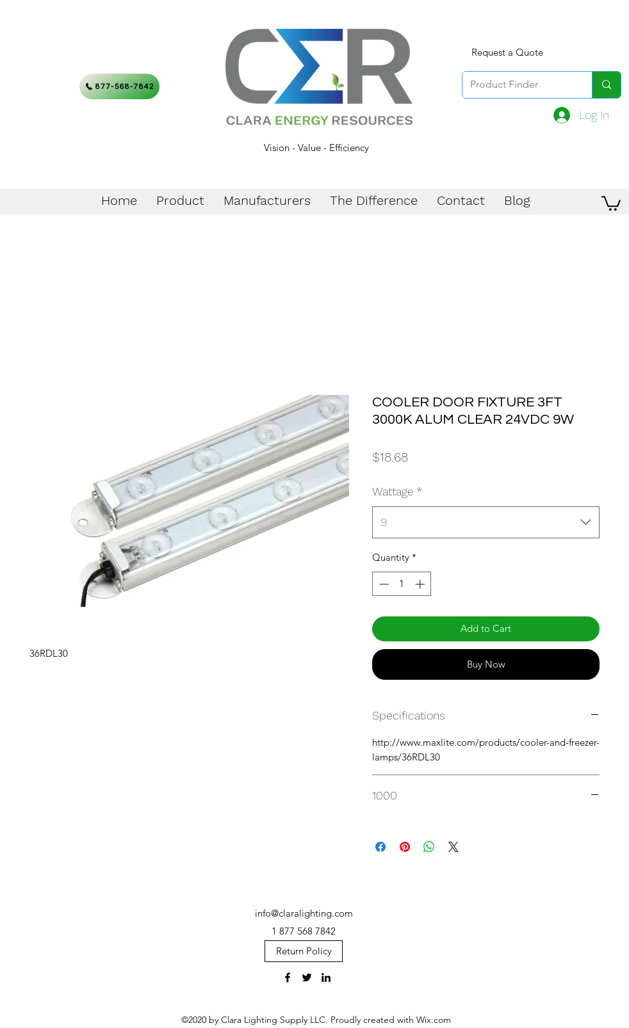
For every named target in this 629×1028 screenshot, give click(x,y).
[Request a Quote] (507, 52)
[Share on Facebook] (380, 847)
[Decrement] (382, 584)
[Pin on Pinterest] (405, 847)
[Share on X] (453, 847)
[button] (611, 203)
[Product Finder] (517, 85)
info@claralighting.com (304, 913)
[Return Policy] (304, 951)
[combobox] (486, 522)
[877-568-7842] (119, 86)
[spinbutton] (402, 584)
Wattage (397, 491)
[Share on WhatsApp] (429, 847)
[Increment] (421, 584)
